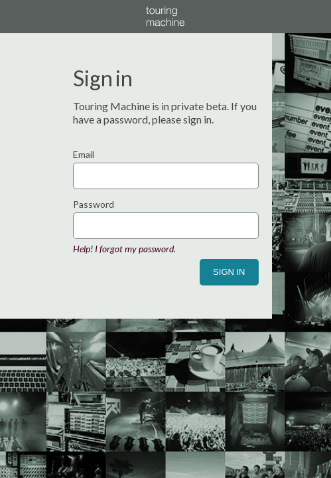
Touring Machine (166, 16)
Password (93, 204)
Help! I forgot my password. (124, 248)
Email (83, 154)
